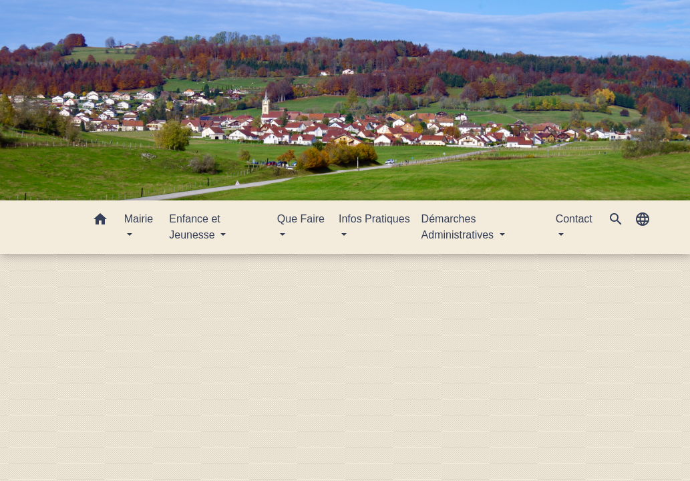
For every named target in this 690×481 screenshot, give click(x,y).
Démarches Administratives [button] (459, 226)
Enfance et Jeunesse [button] (194, 226)
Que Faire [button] (301, 218)
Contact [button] (574, 218)
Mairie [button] (139, 218)
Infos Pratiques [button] (374, 218)
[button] (100, 221)
